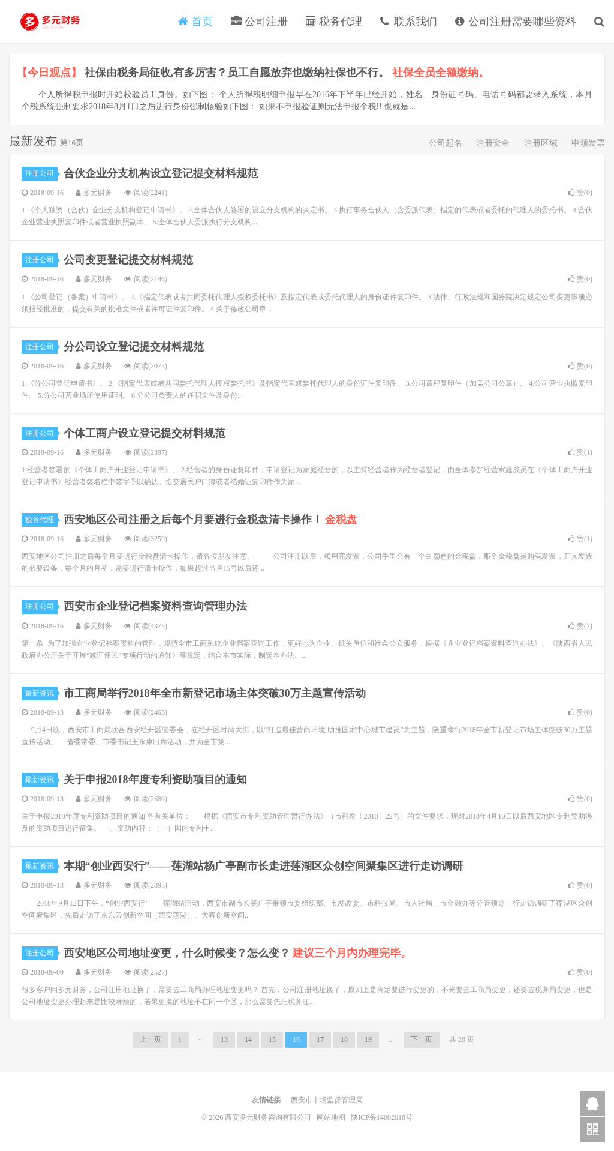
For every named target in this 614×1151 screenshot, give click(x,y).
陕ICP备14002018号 (382, 1117)
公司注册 (259, 22)
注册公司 (41, 173)
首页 (195, 22)
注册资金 (493, 143)
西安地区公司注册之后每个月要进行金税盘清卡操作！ (211, 520)
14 (248, 1039)
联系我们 (408, 22)
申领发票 (588, 143)
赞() (580, 192)
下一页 (421, 1039)
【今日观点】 (49, 73)
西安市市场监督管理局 (327, 1100)
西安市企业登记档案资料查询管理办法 (155, 606)
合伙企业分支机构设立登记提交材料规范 (161, 173)
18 (344, 1039)
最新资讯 (41, 693)
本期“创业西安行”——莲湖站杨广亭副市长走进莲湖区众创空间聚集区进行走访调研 (263, 866)
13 (224, 1039)
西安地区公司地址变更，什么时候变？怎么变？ (238, 953)
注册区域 (541, 143)
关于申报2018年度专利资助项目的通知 (155, 780)
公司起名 (445, 143)
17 (320, 1039)
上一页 (150, 1039)
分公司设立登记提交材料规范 (134, 347)
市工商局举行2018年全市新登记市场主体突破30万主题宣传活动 (215, 693)
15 (272, 1039)
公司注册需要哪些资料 (516, 22)
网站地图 (332, 1117)
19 (368, 1039)
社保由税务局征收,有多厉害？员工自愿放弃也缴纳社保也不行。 (287, 73)
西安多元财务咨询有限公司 (51, 21)
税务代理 (334, 22)
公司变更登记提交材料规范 (128, 260)
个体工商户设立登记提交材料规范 (144, 433)
